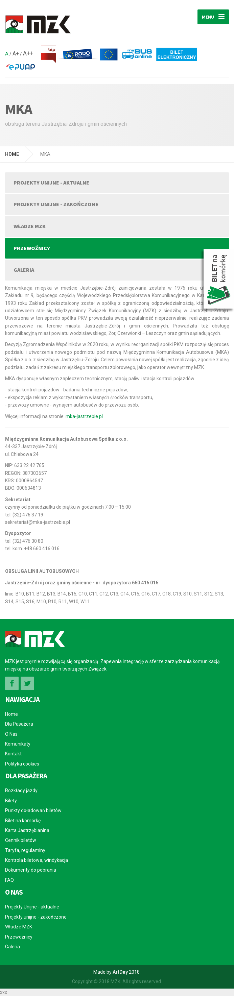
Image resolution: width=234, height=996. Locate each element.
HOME (12, 154)
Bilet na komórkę (23, 820)
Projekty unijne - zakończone (56, 204)
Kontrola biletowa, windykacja (36, 860)
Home (11, 714)
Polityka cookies (22, 764)
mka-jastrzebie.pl (84, 416)
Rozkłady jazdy (21, 790)
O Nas (11, 734)
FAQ (9, 880)
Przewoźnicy (32, 248)
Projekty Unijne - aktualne (51, 182)
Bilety (11, 800)
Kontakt (13, 753)
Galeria (24, 269)
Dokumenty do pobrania (30, 870)
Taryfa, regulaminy (25, 850)
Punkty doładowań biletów (33, 810)
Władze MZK (30, 226)
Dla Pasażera (19, 724)
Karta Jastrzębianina (27, 830)
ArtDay (120, 972)
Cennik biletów (20, 840)
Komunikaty (17, 744)
